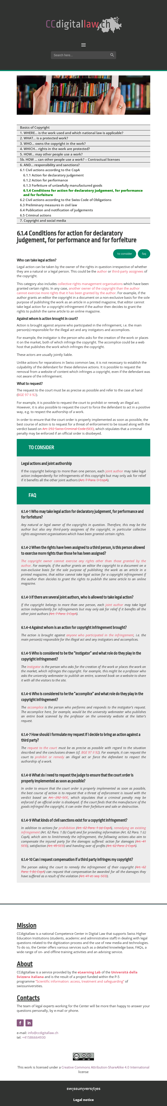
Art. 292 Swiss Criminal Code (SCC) (68, 429)
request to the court (42, 748)
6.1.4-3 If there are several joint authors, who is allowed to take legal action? (77, 597)
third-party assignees (127, 271)
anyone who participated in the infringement (100, 635)
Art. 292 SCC (58, 797)
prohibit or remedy (49, 757)
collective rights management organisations (90, 284)
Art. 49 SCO (56, 845)
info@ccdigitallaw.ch (43, 1033)
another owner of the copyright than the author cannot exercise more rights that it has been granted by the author (78, 290)
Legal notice (83, 1099)
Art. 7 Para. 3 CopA (93, 480)
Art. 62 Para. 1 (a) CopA (94, 828)
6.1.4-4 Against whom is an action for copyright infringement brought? (74, 627)
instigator (34, 666)
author (102, 271)
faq (144, 254)
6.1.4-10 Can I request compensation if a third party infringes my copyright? (77, 859)
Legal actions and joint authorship (46, 463)
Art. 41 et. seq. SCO (93, 876)
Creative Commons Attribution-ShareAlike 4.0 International (105, 1067)
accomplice (35, 707)
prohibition (67, 828)
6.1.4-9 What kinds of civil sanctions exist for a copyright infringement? (74, 820)
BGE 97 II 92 (27, 395)
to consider (124, 254)
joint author (114, 471)
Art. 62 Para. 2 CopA (121, 845)
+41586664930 (34, 1037)
